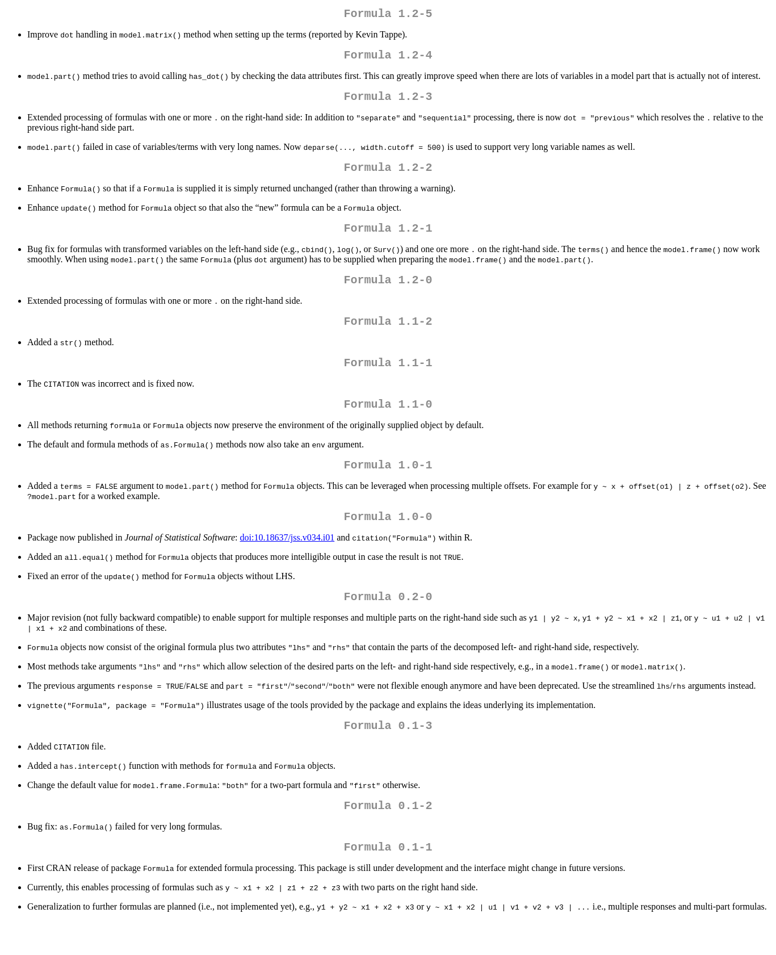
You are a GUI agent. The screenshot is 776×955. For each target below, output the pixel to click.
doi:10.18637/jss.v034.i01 (287, 562)
